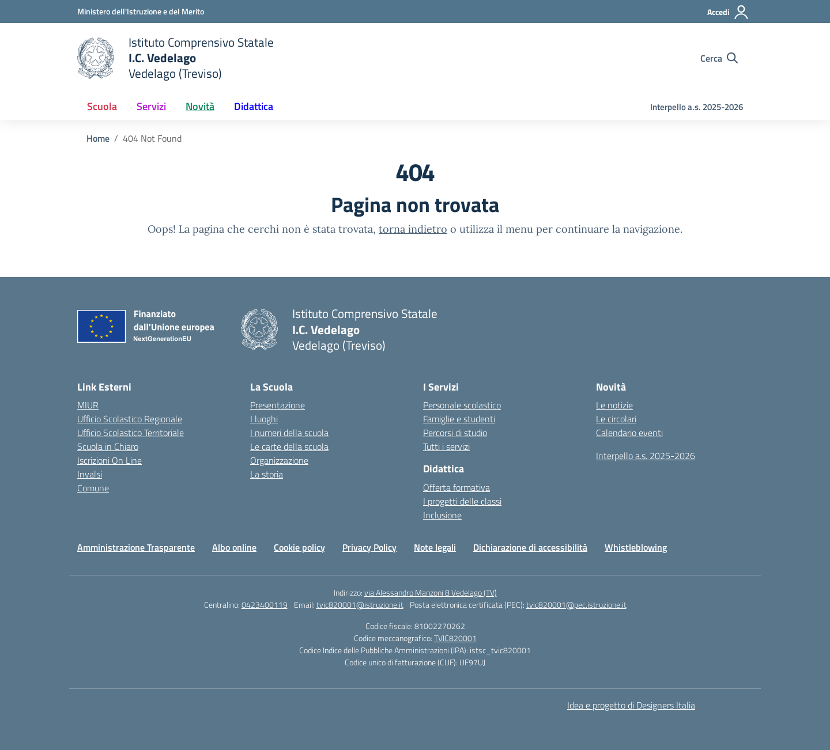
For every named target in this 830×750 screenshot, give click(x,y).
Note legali (435, 547)
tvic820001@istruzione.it (359, 605)
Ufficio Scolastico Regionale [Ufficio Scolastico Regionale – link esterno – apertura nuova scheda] (129, 419)
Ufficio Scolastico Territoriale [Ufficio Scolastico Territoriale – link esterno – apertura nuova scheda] (130, 433)
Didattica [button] (253, 106)
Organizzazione (279, 460)
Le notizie (614, 405)
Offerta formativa (456, 487)
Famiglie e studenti (459, 419)
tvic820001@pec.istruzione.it (576, 605)
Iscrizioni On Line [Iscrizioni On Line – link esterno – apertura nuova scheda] (109, 460)
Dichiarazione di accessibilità (530, 547)
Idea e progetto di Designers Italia (631, 705)
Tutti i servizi (446, 446)
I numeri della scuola (289, 433)
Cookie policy (299, 547)
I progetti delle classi (462, 501)
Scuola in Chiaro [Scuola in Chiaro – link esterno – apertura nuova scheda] (107, 446)
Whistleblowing (636, 547)
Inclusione (442, 515)
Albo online (234, 547)
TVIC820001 (455, 638)
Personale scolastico (462, 405)
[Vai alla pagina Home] (98, 138)
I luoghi (264, 419)
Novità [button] (200, 106)
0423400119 (265, 605)
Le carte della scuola (289, 446)
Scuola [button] (102, 106)
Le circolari (616, 419)
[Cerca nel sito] (719, 58)
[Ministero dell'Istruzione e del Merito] (140, 11)
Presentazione (277, 405)
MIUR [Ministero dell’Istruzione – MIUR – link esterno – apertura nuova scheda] (88, 405)
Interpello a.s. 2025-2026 (696, 106)
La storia (266, 474)
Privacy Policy (369, 547)
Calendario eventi (629, 433)
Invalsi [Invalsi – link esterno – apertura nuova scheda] (89, 474)
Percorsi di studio (455, 433)
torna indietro (413, 229)
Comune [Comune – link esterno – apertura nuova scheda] (93, 488)
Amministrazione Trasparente (136, 547)
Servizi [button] (151, 106)
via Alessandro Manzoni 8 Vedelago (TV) (430, 592)
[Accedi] (728, 12)
